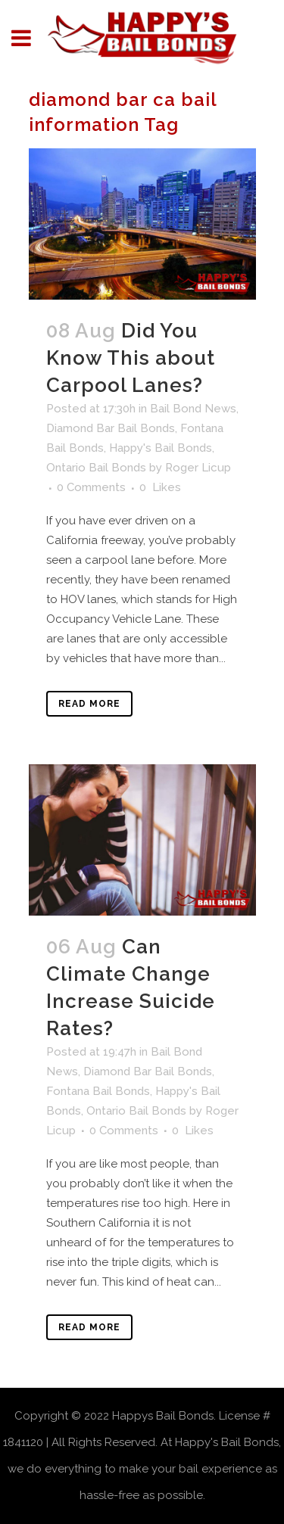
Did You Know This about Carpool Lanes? (130, 358)
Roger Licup (198, 467)
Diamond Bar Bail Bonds (110, 428)
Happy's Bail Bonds (160, 448)
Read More (89, 703)
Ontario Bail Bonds (96, 467)
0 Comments (91, 487)
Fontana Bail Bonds (98, 1091)
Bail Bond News (193, 408)
